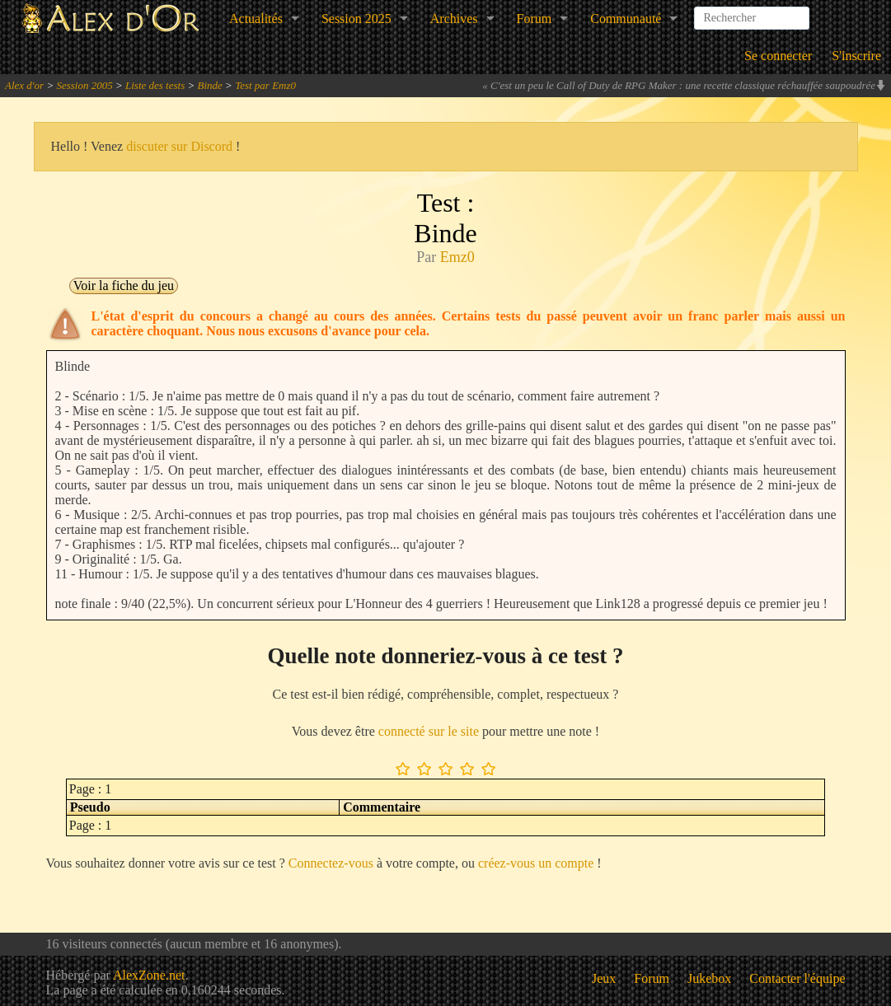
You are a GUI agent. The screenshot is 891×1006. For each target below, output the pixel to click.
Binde (210, 85)
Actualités (256, 19)
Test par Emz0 (265, 85)
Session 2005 (84, 85)
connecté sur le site (428, 731)
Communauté (625, 19)
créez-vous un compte (535, 863)
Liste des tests (155, 85)
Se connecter (778, 56)
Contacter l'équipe (797, 978)
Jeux (604, 978)
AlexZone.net (149, 975)
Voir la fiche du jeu (123, 285)
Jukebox (709, 978)
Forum (534, 19)
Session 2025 (356, 19)
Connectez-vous (330, 863)
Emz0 (457, 257)
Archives (454, 19)
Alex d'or (24, 85)
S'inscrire (856, 56)
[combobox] (751, 11)
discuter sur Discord (179, 146)
